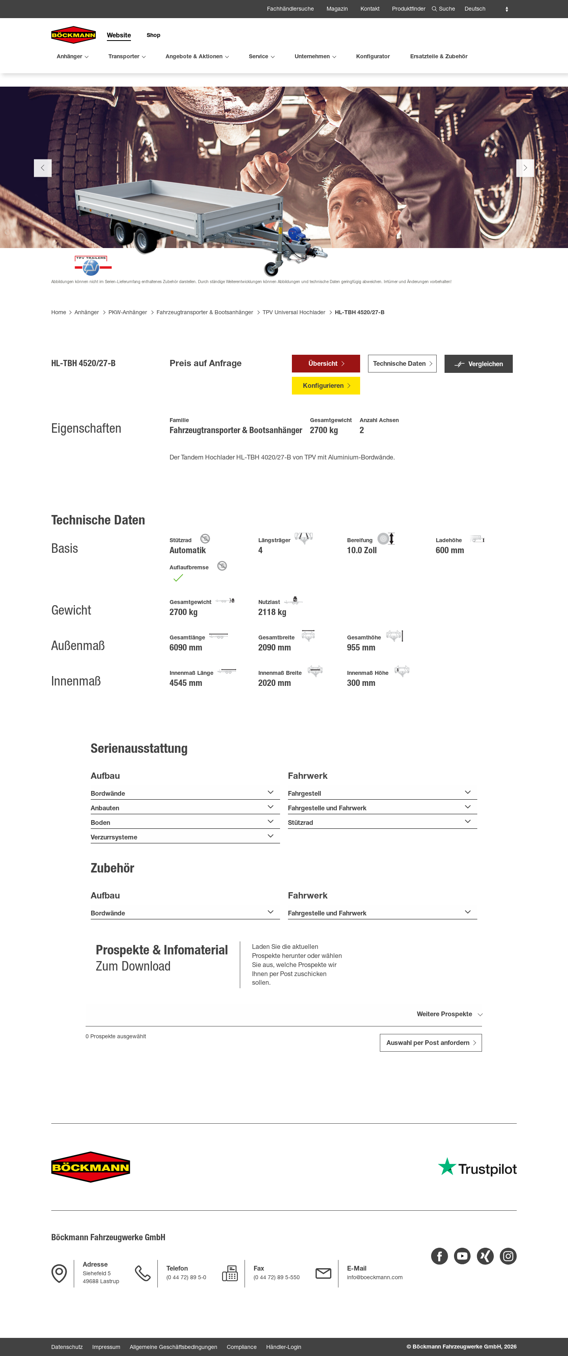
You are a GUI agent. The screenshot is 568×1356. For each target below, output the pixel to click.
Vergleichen (486, 396)
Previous (43, 198)
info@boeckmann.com (375, 1278)
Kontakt (370, 9)
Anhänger (87, 343)
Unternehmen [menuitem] (312, 57)
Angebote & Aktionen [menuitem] (194, 57)
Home (58, 343)
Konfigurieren (323, 418)
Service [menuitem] (258, 57)
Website (119, 36)
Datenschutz (67, 1347)
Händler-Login (283, 1347)
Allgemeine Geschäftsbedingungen (173, 1347)
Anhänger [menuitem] (69, 57)
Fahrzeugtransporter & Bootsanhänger (205, 343)
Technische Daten (399, 396)
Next (525, 198)
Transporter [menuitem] (123, 57)
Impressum (106, 1347)
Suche (447, 9)
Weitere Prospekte (444, 1046)
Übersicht (323, 396)
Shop (154, 36)
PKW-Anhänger (127, 343)
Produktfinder (409, 9)
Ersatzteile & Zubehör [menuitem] (438, 57)
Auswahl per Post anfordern (428, 1075)
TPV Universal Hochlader (294, 343)
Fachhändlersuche (290, 9)
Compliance (242, 1347)
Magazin (337, 9)
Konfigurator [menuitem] (373, 57)
